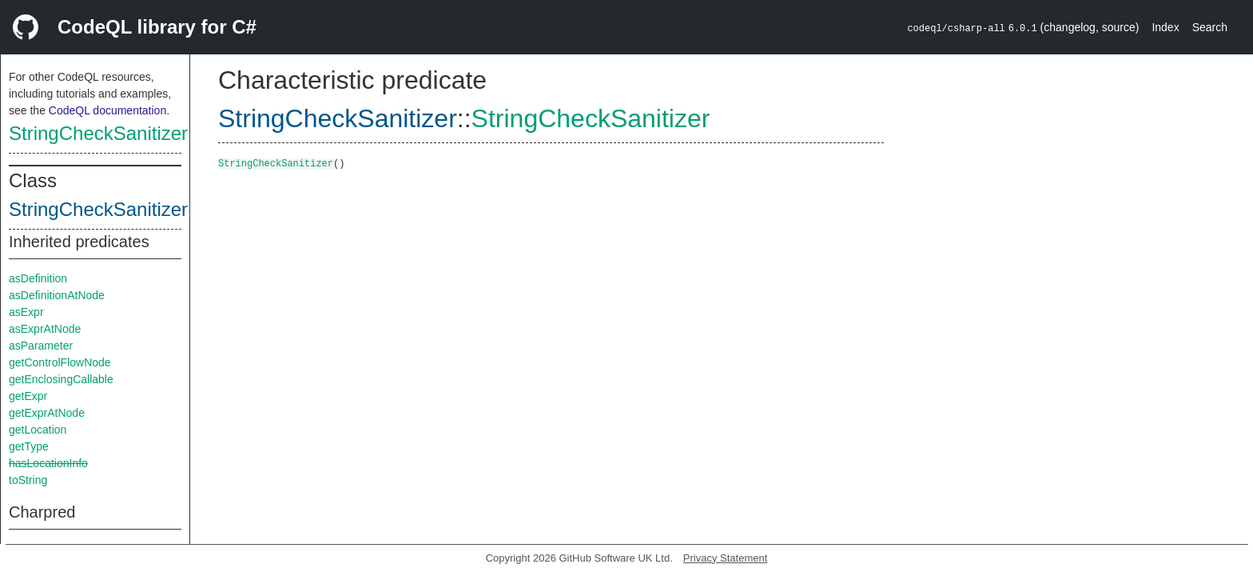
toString (28, 480)
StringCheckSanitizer (98, 133)
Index (1165, 27)
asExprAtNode (45, 328)
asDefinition (38, 278)
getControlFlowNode (60, 362)
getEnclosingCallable (61, 379)
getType (29, 446)
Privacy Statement (725, 558)
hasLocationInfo (48, 463)
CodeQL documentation (107, 110)
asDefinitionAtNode (57, 295)
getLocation (37, 429)
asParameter (41, 345)
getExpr (28, 396)
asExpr (26, 312)
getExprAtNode (47, 412)
